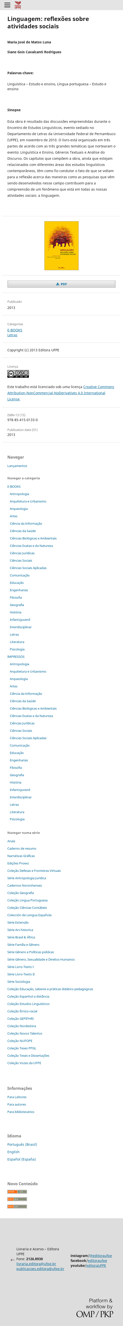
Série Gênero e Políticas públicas (30, 952)
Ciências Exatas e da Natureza (31, 545)
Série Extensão (18, 922)
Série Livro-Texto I (20, 967)
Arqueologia (19, 508)
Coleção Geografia (20, 893)
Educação (17, 582)
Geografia (17, 605)
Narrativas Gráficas (21, 856)
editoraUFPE (96, 1265)
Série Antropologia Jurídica (26, 878)
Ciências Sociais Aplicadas (28, 568)
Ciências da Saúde (23, 531)
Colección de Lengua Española (29, 915)
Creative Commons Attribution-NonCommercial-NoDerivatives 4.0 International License (60, 392)
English (13, 1151)
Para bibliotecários (20, 1112)
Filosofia (16, 597)
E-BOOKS (14, 330)
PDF (63, 284)
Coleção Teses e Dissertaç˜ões (28, 1055)
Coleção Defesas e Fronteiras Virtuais (34, 870)
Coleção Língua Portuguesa (27, 900)
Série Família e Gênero (23, 944)
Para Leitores (16, 1097)
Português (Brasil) (22, 1144)
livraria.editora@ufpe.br (36, 1263)
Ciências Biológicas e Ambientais (33, 538)
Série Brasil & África (21, 937)
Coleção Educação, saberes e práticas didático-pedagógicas (50, 989)
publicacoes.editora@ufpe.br (40, 1268)
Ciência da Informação (26, 523)
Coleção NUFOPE (19, 1041)
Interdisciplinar (21, 627)
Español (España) (21, 1159)
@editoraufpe (100, 1255)
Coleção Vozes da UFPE (24, 1063)
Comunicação (20, 575)
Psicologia (17, 649)
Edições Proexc (18, 863)
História (15, 612)
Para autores (16, 1104)
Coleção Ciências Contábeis (27, 907)
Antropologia (19, 494)
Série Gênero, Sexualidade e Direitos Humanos (41, 959)
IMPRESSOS (16, 656)
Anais (11, 841)
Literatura (17, 642)
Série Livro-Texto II (21, 974)
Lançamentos (17, 466)
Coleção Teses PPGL (21, 1048)
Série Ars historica (20, 930)
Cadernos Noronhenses (24, 885)
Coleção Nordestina (21, 1026)
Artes (13, 516)
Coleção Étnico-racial (22, 1011)
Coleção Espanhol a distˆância (28, 996)
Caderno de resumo (21, 848)
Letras (12, 335)
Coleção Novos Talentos (24, 1033)
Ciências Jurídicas (22, 553)
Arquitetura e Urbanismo (28, 501)
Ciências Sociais (21, 560)
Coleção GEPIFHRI (20, 1018)
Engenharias (19, 590)
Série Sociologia (18, 981)
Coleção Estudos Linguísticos (28, 1004)
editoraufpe (97, 1260)
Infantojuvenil (20, 619)
